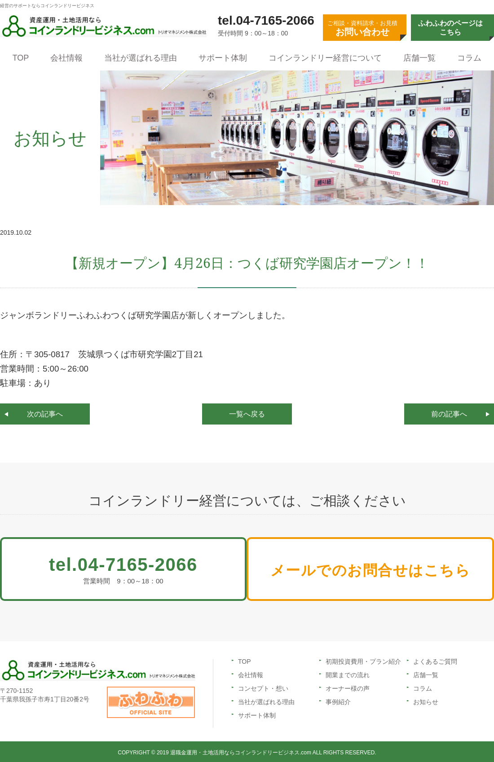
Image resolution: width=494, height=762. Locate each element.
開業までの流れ (348, 673)
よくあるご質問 (435, 659)
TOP (21, 57)
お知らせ (425, 700)
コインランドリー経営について (325, 57)
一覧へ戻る (247, 414)
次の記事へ (45, 414)
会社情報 (66, 57)
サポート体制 (222, 57)
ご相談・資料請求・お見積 (362, 28)
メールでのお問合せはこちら (378, 572)
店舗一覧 (419, 57)
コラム (469, 57)
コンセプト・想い (263, 686)
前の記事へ (449, 414)
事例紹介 (338, 700)
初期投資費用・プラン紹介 (363, 659)
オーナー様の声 (348, 686)
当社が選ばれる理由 (140, 57)
